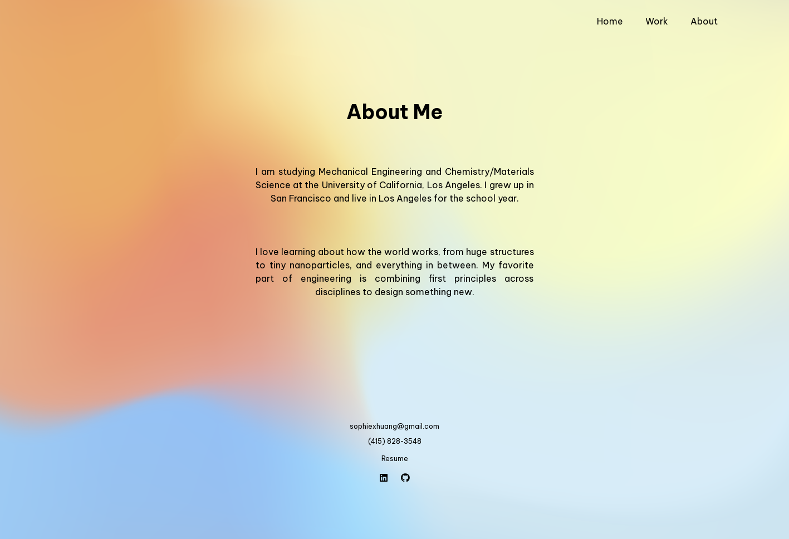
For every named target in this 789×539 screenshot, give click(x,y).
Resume (394, 458)
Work (656, 21)
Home (610, 21)
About (704, 21)
